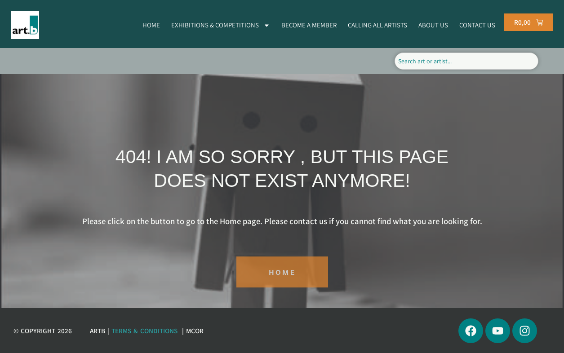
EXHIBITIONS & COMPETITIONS (220, 25)
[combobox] (466, 61)
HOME (151, 25)
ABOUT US (433, 25)
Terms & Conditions (144, 330)
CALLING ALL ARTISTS (377, 25)
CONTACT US (477, 25)
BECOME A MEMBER (309, 25)
